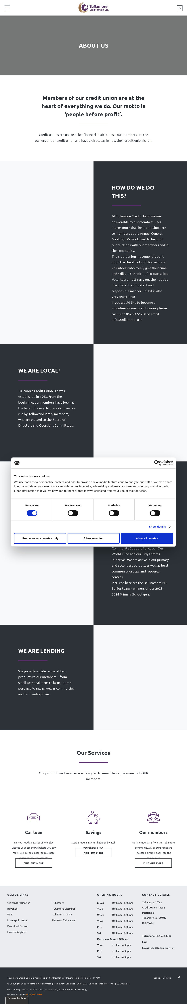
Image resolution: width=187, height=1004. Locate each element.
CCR (79, 983)
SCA (85, 983)
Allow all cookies (147, 538)
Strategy (82, 989)
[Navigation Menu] (7, 10)
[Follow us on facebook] (177, 977)
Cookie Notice (16, 998)
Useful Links (36, 989)
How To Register (16, 932)
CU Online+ (123, 983)
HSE (9, 914)
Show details (157, 526)
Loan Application (17, 920)
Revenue (12, 908)
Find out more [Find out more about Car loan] (34, 863)
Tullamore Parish (62, 914)
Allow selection (93, 538)
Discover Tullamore (63, 920)
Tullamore (58, 902)
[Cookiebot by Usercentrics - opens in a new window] (157, 463)
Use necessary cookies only (40, 538)
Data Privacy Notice (17, 989)
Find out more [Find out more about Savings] (93, 852)
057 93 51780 (163, 936)
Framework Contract (64, 983)
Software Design (34, 994)
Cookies (93, 983)
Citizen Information (18, 902)
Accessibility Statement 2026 (60, 989)
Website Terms (107, 983)
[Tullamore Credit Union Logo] (92, 7)
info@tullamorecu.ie (161, 948)
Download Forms (17, 926)
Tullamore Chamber (63, 908)
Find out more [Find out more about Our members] (153, 863)
